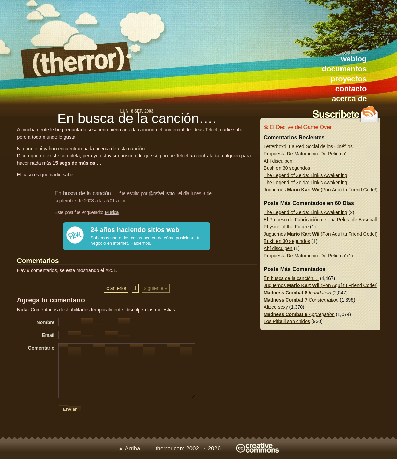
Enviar (70, 409)
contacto (351, 88)
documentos (344, 68)
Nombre (46, 322)
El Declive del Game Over (301, 127)
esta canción (131, 148)
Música (112, 212)
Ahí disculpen (278, 161)
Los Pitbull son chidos (287, 321)
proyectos (349, 78)
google (30, 148)
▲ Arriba (129, 448)
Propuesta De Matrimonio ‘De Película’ (305, 153)
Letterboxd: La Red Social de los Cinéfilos (308, 146)
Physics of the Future (286, 227)
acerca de (349, 98)
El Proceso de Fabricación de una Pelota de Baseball (320, 219)
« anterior (116, 288)
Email (48, 335)
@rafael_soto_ (163, 193)
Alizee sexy (276, 307)
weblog (354, 59)
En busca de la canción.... (291, 278)
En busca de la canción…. (136, 118)
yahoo (50, 148)
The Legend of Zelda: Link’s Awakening (305, 175)
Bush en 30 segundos (287, 168)
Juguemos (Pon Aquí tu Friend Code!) (321, 189)
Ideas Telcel (205, 129)
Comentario (41, 348)
